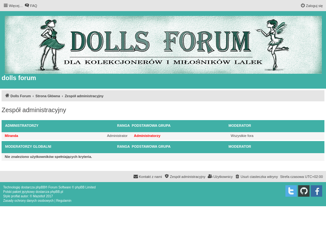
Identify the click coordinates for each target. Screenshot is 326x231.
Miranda (11, 136)
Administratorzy (21, 125)
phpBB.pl (56, 192)
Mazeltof (39, 196)
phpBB (40, 187)
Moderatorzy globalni (28, 146)
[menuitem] (30, 6)
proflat (15, 196)
